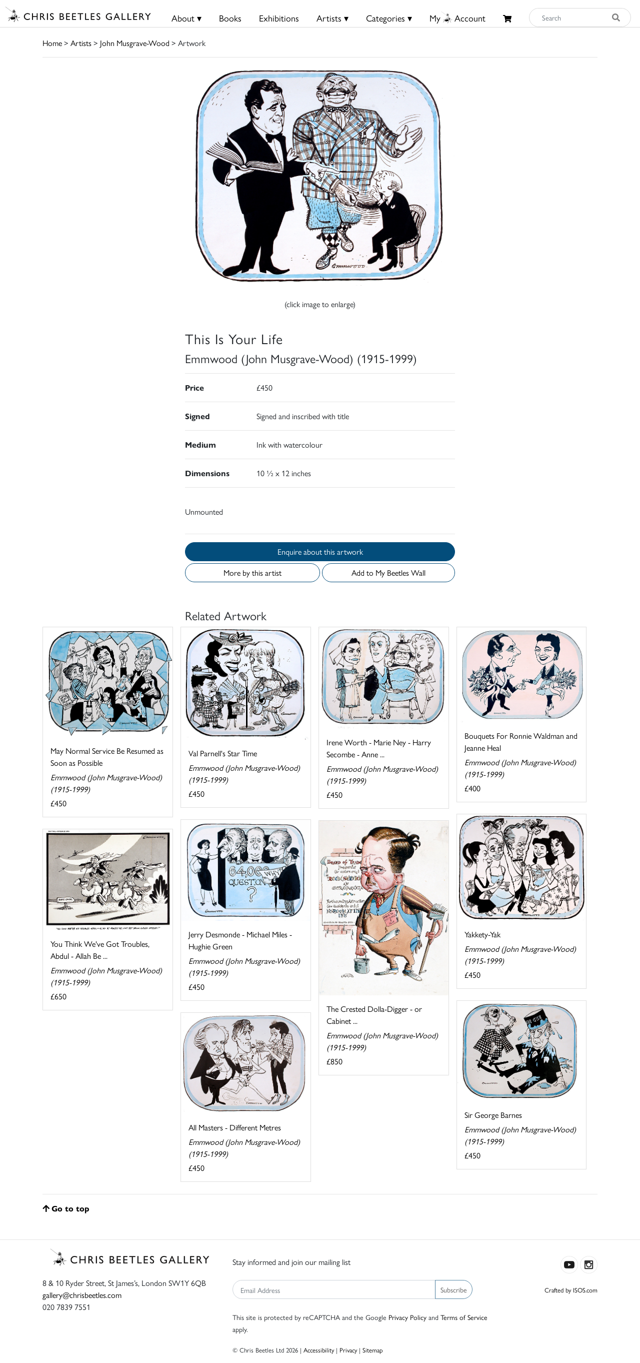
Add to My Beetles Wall (389, 572)
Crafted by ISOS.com (571, 1289)
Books (230, 18)
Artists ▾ (332, 18)
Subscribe (453, 1289)
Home (52, 43)
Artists (81, 43)
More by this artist (253, 572)
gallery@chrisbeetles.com (82, 1294)
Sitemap (372, 1349)
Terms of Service (464, 1317)
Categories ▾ (389, 18)
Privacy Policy (407, 1317)
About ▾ (187, 18)
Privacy (348, 1349)
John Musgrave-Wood (135, 43)
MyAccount (458, 18)
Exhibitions (279, 18)
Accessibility (319, 1349)
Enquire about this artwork (320, 551)
